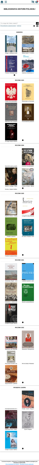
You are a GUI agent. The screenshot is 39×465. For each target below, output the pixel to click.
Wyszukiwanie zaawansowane (8, 25)
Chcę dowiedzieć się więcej (12, 464)
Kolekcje (19, 25)
